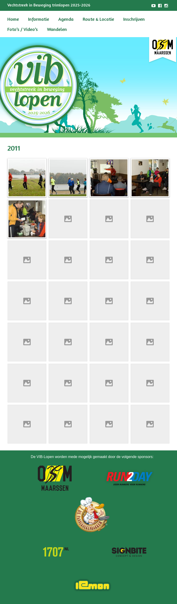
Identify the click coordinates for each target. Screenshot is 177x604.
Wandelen (57, 29)
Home (13, 19)
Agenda (66, 19)
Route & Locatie (98, 19)
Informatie (38, 19)
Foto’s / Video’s (22, 29)
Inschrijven (134, 19)
